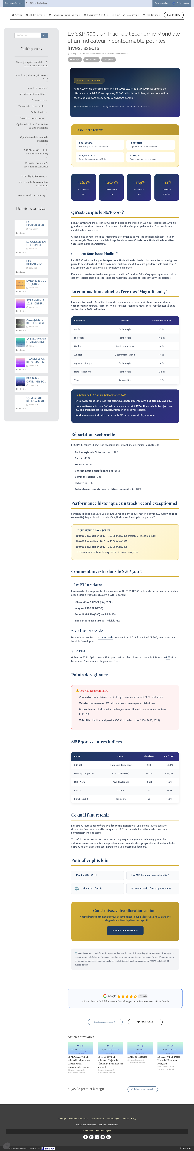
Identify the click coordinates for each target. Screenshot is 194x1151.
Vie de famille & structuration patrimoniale (33, 184)
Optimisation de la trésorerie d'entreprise (34, 139)
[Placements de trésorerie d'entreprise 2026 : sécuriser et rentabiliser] (20, 323)
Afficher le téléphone (38, 3)
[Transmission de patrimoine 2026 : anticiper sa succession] (20, 362)
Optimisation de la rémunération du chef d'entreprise (32, 126)
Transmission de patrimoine (31, 106)
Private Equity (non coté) (33, 176)
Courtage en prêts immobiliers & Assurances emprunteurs (32, 64)
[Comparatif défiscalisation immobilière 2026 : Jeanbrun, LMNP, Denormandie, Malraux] (20, 401)
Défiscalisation (38, 112)
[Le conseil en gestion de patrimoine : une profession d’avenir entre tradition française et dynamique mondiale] (20, 245)
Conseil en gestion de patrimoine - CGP (31, 77)
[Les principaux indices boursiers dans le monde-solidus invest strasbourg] (20, 264)
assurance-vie (105, 637)
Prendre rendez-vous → (125, 930)
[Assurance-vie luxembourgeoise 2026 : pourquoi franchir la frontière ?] (20, 342)
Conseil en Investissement (32, 118)
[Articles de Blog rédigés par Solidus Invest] (115, 15)
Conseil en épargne (36, 88)
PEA (168, 657)
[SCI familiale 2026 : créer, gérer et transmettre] (20, 303)
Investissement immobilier (32, 94)
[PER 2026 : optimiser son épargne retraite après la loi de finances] (20, 381)
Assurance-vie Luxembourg (31, 195)
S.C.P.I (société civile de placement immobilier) (36, 152)
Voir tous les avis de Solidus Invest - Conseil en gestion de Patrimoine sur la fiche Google (125, 1001)
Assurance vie (38, 100)
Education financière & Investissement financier (36, 165)
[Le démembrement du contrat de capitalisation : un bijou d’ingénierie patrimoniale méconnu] (20, 225)
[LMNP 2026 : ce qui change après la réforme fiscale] (20, 284)
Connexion (185, 1148)
